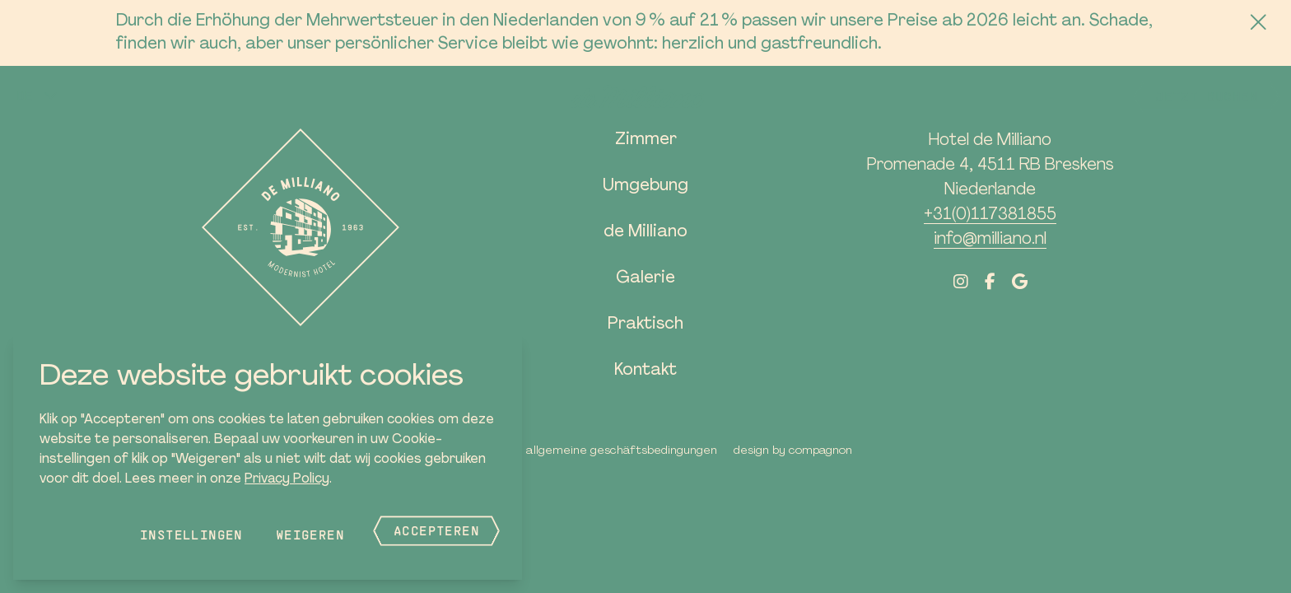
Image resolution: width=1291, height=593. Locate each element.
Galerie (645, 278)
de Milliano (645, 232)
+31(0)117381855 (990, 215)
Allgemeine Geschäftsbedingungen (621, 451)
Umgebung (645, 186)
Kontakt (645, 370)
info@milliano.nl (990, 239)
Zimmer (646, 140)
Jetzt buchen (1206, 96)
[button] (37, 95)
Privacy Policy (287, 479)
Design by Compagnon (793, 451)
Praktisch (645, 324)
